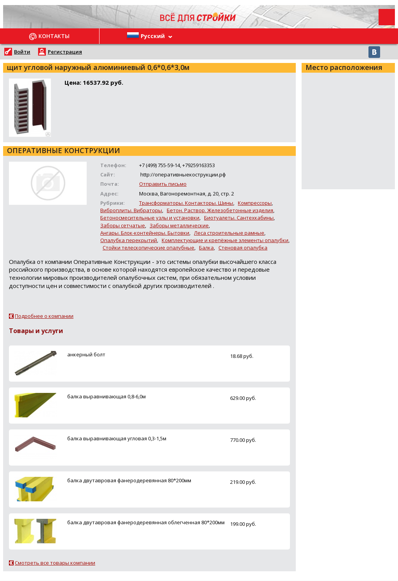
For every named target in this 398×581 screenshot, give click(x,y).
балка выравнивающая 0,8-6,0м (106, 396)
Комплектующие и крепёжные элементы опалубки (225, 240)
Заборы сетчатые (122, 225)
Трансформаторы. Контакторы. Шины (186, 202)
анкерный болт (86, 354)
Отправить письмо (163, 183)
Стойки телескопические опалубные (148, 247)
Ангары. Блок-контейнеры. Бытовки (144, 232)
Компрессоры (255, 202)
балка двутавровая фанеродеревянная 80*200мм (129, 480)
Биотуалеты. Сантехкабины (239, 217)
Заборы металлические (179, 225)
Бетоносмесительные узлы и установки (149, 217)
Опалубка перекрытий (128, 240)
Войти (22, 51)
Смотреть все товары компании (55, 562)
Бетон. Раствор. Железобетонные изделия (220, 210)
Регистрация (65, 51)
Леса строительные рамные (229, 232)
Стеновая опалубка (242, 247)
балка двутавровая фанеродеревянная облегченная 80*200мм (146, 522)
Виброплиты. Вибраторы (131, 210)
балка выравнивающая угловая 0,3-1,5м (116, 438)
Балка (206, 247)
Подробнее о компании (44, 315)
